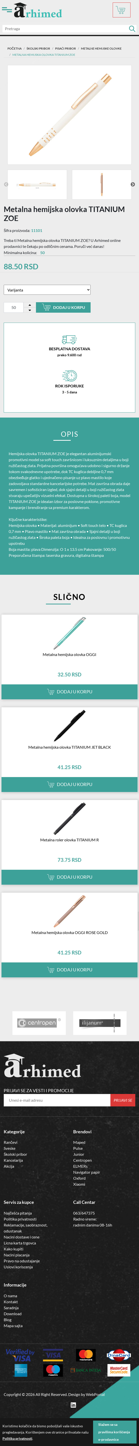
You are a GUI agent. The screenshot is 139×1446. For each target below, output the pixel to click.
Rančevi (10, 1142)
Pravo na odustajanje (22, 1260)
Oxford (79, 1178)
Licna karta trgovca (20, 1242)
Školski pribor (15, 1154)
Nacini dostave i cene (21, 1236)
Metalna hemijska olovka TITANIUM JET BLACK (69, 747)
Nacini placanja (17, 1254)
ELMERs (80, 1166)
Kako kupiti (13, 1248)
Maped (79, 1142)
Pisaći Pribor (65, 48)
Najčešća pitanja (18, 1213)
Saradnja (11, 1307)
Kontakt (11, 1301)
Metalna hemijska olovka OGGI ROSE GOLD (70, 932)
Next (132, 184)
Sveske (9, 1148)
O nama (10, 1295)
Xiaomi (79, 1184)
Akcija (9, 1166)
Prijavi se (123, 1100)
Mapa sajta (13, 1325)
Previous (6, 184)
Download (13, 1313)
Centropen (82, 1160)
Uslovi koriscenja (18, 1266)
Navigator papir (86, 1172)
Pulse (78, 1148)
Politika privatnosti (20, 1219)
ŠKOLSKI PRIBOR (38, 48)
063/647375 (84, 1213)
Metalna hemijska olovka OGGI (69, 654)
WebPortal (95, 1394)
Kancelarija (13, 1160)
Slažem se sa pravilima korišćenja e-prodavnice (114, 1432)
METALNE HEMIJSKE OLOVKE (101, 48)
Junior (78, 1154)
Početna (14, 48)
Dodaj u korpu (63, 307)
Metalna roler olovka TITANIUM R (69, 839)
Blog (7, 1319)
